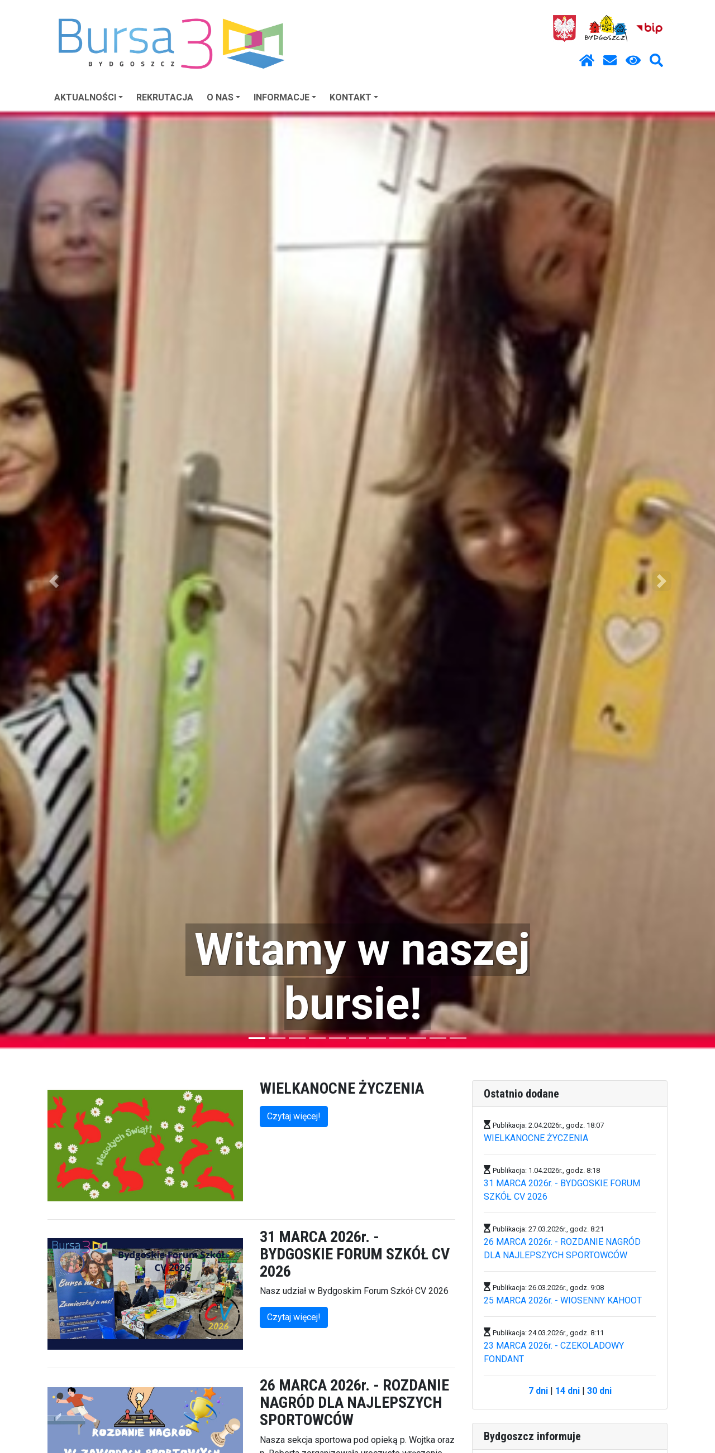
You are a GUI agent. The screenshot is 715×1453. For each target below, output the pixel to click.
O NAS (223, 97)
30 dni (599, 1390)
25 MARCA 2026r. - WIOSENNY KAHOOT (563, 1300)
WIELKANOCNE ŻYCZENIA (536, 1138)
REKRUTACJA (164, 97)
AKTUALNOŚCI (88, 97)
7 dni (538, 1390)
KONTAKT (354, 97)
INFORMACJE (285, 97)
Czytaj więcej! (294, 1116)
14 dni (567, 1390)
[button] (53, 581)
